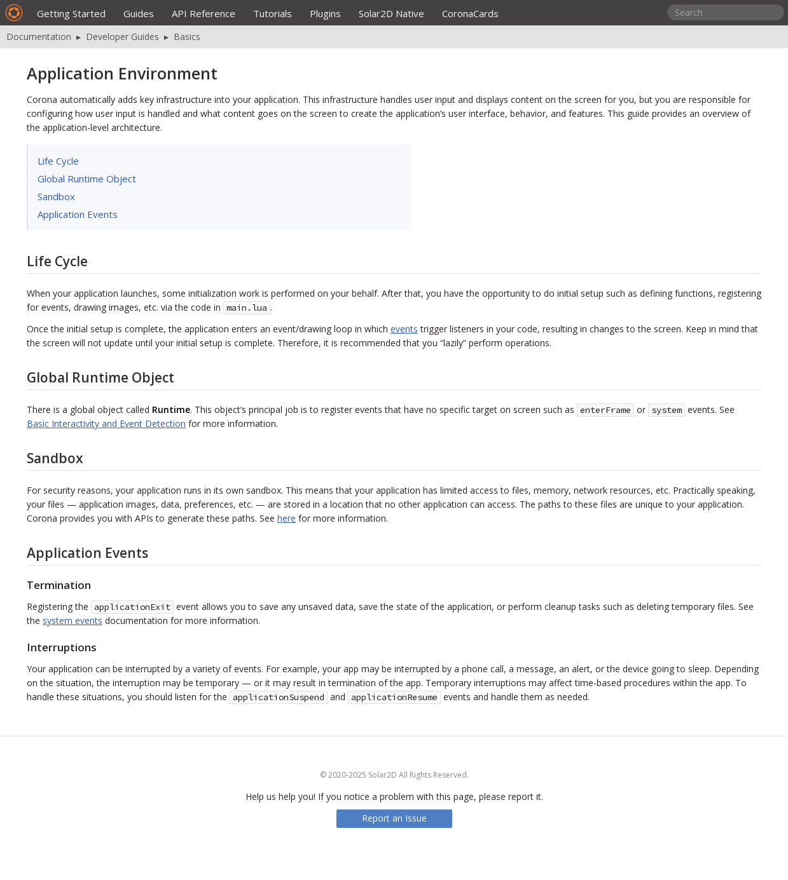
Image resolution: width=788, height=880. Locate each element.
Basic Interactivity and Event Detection (106, 423)
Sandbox (56, 196)
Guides (138, 13)
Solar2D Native (391, 13)
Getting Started (71, 13)
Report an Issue (394, 818)
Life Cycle (58, 160)
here (286, 518)
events (404, 329)
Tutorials (272, 13)
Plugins (325, 13)
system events (72, 620)
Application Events (78, 214)
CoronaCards (470, 13)
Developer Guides (122, 36)
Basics (187, 36)
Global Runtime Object (87, 178)
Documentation (38, 36)
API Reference (203, 13)
